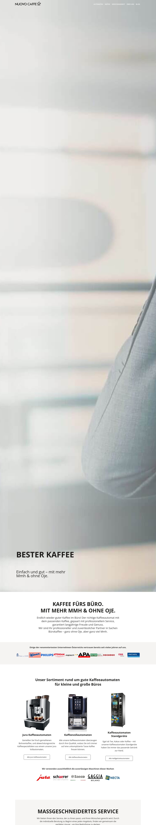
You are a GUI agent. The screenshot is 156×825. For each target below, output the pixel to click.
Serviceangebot (118, 4)
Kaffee (107, 4)
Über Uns (130, 4)
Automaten (98, 4)
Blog (138, 4)
